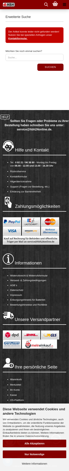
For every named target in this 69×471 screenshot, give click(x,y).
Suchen (50, 67)
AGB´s (13, 285)
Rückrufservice (18, 171)
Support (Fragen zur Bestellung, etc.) (29, 186)
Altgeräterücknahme (20, 181)
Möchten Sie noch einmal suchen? (24, 51)
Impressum (16, 295)
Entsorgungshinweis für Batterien (27, 299)
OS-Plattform (17, 400)
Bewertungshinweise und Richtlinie (28, 304)
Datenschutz (16, 290)
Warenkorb (16, 379)
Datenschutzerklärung (37, 436)
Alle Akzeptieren (34, 443)
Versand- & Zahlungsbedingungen (28, 280)
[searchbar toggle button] (46, 4)
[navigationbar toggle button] (64, 4)
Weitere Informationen (34, 463)
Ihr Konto (15, 389)
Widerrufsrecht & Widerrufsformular (29, 275)
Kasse (13, 395)
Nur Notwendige (34, 454)
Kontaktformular (18, 176)
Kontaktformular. (17, 38)
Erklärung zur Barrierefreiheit (25, 191)
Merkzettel (15, 384)
